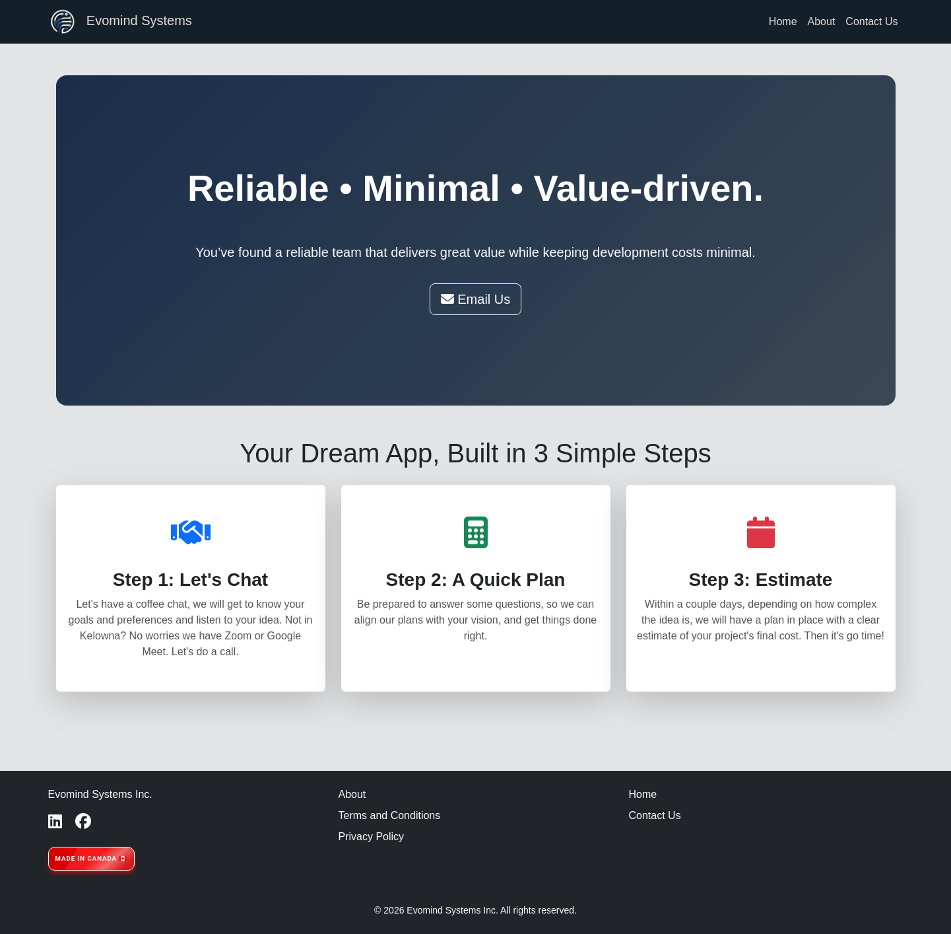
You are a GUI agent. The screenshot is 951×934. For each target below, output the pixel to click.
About (822, 21)
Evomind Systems (120, 22)
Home (783, 21)
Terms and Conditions (390, 815)
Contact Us (871, 21)
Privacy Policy (372, 836)
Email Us (476, 299)
